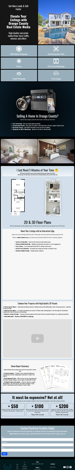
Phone (3, 447)
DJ (24, 462)
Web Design (24, 466)
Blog (17, 466)
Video (25, 464)
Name (3, 437)
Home (17, 464)
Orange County (52, 467)
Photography (24, 468)
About (17, 468)
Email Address (4, 442)
